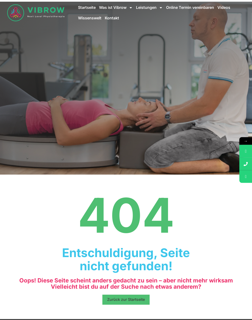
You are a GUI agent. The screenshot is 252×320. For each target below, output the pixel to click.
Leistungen (149, 7)
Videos (223, 7)
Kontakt (112, 18)
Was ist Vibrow (116, 7)
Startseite (87, 7)
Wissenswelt (89, 18)
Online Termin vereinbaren (190, 7)
